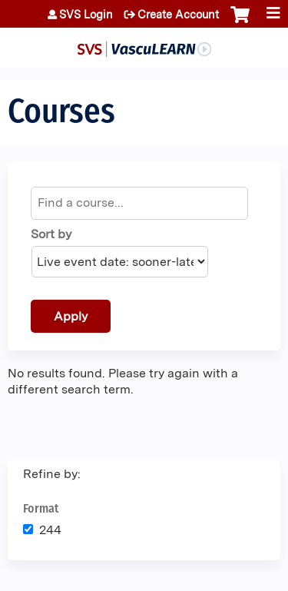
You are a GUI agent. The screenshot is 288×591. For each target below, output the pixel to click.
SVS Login (86, 14)
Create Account (178, 14)
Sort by (51, 234)
